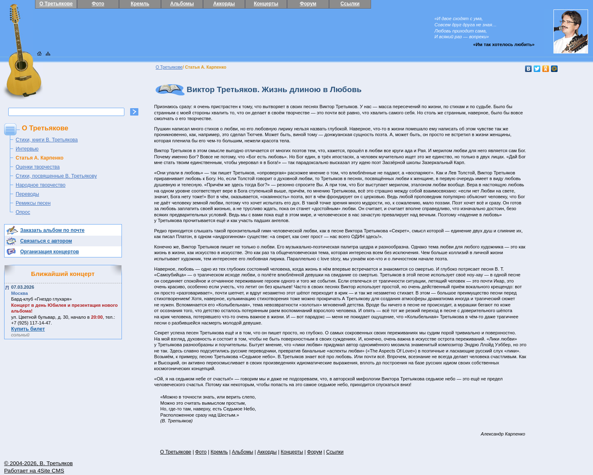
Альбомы (182, 4)
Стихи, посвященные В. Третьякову (56, 176)
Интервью (27, 149)
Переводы (27, 194)
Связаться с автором (46, 241)
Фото (98, 4)
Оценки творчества (38, 167)
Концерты (266, 4)
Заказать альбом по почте (52, 230)
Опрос (23, 212)
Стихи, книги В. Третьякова (47, 140)
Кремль (140, 4)
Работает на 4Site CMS (34, 471)
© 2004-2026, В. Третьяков (38, 463)
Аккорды (224, 4)
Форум (308, 4)
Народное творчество (40, 185)
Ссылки (350, 4)
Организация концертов (49, 252)
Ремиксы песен (33, 203)
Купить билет (28, 329)
